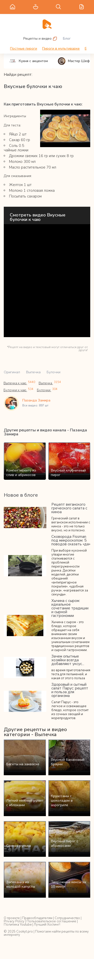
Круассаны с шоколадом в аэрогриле (62, 800)
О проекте (12, 918)
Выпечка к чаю (19, 383)
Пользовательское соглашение (51, 921)
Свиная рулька (18, 845)
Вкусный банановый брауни (67, 762)
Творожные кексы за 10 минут (68, 884)
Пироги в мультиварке (61, 48)
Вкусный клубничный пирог (68, 472)
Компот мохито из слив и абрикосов (21, 472)
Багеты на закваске (22, 764)
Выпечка (33, 372)
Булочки (53, 372)
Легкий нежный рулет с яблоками (24, 802)
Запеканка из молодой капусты (20, 884)
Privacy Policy (14, 921)
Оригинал (12, 372)
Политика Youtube (18, 924)
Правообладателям (37, 918)
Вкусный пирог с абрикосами (64, 843)
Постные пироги (23, 48)
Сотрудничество (67, 918)
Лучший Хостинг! (47, 924)
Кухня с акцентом (28, 61)
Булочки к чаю (18, 390)
